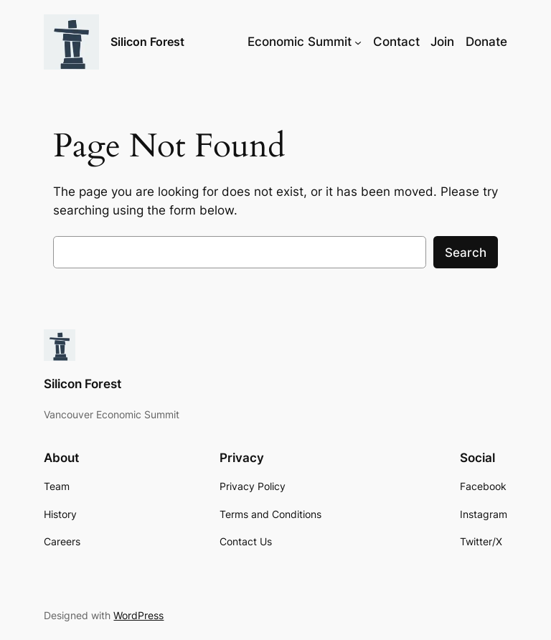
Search (465, 252)
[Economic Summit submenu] (358, 41)
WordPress (138, 615)
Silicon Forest (147, 41)
